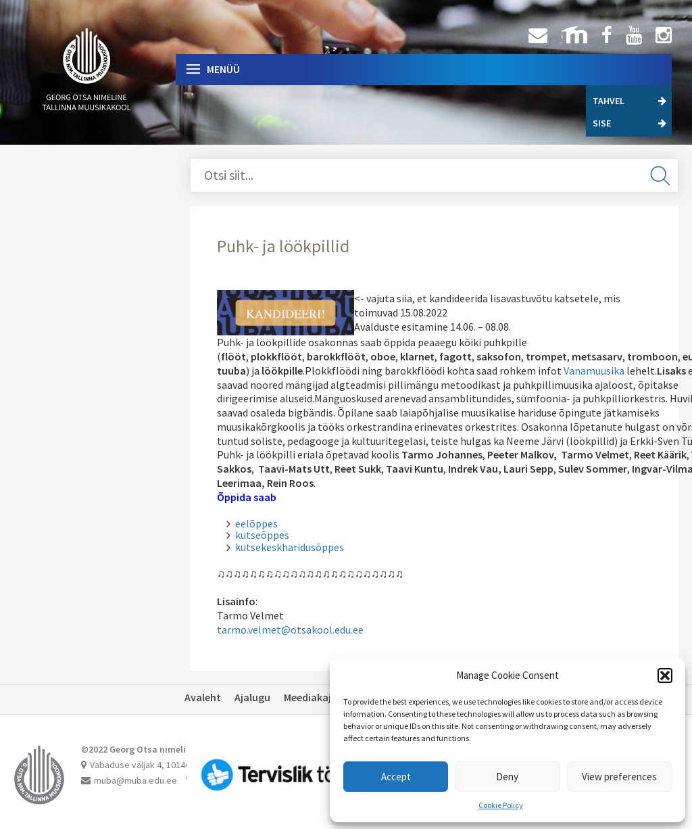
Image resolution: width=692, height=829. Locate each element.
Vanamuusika (594, 370)
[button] (665, 675)
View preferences (619, 776)
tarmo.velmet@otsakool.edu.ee (290, 629)
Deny (507, 776)
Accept (396, 776)
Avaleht (202, 697)
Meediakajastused (326, 697)
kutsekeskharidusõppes (289, 547)
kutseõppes (262, 535)
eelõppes (256, 523)
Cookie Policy (500, 805)
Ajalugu (252, 697)
